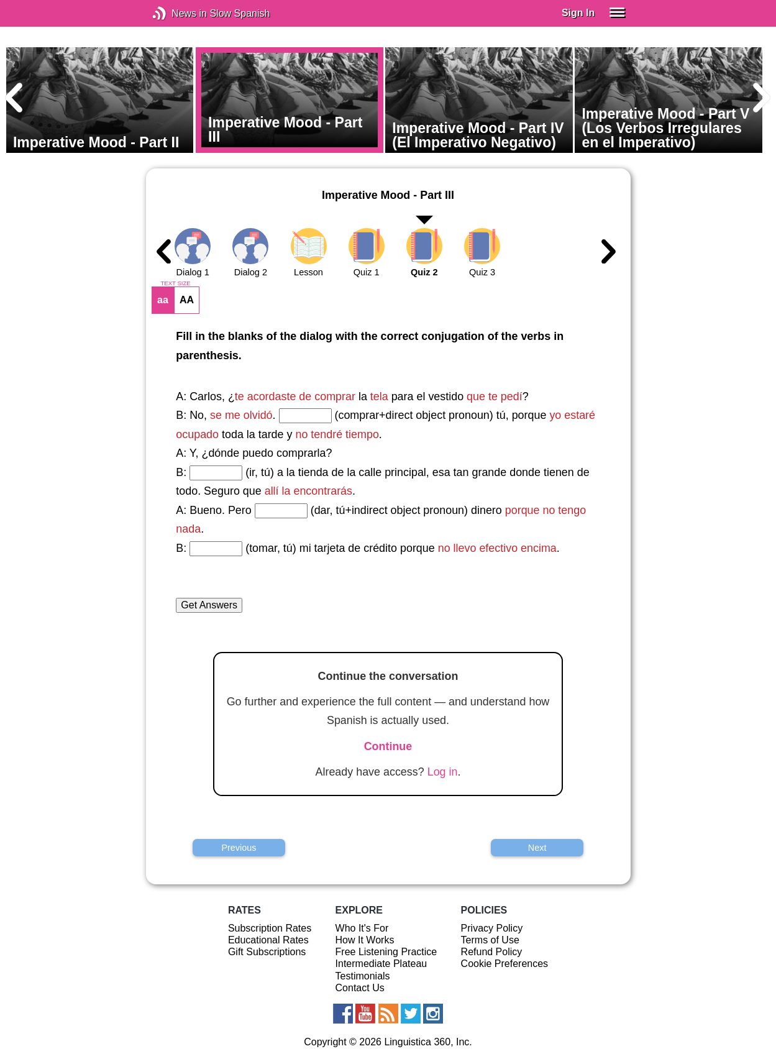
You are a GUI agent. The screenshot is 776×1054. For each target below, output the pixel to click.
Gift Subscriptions (267, 951)
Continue (388, 746)
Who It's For (362, 928)
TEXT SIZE (175, 283)
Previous (238, 848)
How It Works (365, 940)
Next (537, 848)
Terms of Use (490, 940)
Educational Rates (268, 940)
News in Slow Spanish (178, 13)
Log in (442, 772)
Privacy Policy (492, 928)
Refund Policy (492, 951)
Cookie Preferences (505, 963)
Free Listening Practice (386, 951)
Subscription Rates (269, 928)
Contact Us (360, 988)
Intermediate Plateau (381, 963)
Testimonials (363, 976)
